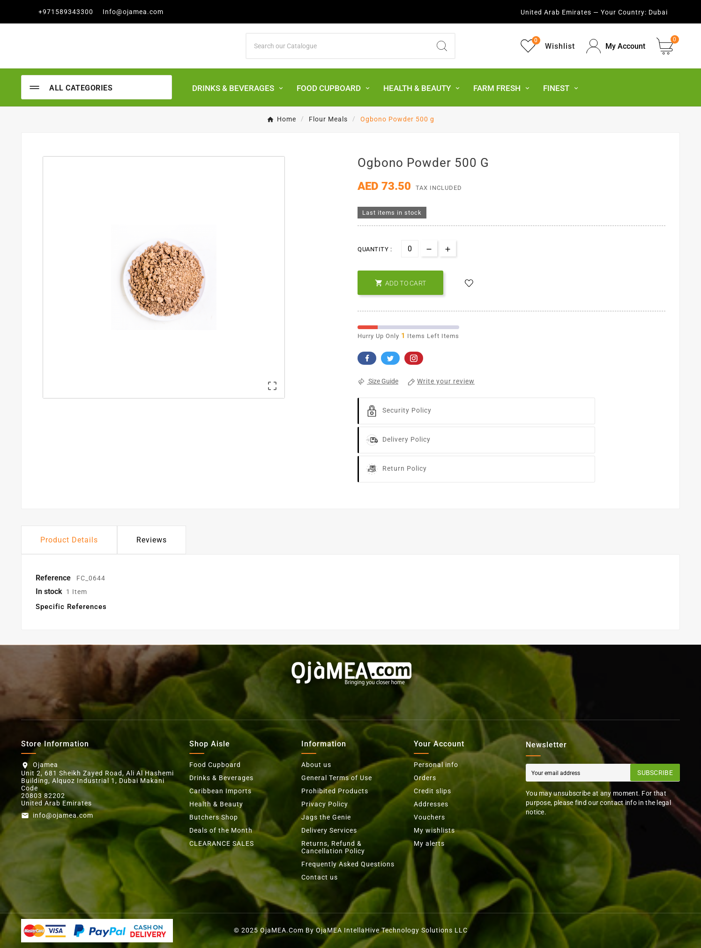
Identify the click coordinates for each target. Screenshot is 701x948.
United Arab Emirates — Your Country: (584, 12)
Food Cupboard (215, 764)
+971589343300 (65, 11)
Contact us (319, 877)
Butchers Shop (213, 817)
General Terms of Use (336, 778)
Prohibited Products (334, 791)
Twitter (390, 358)
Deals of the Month (221, 830)
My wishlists (434, 830)
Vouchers (429, 817)
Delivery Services (329, 830)
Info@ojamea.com (133, 11)
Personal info (436, 764)
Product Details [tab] (69, 539)
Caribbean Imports (220, 791)
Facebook (367, 358)
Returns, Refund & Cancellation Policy (333, 847)
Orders (425, 778)
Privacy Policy (324, 804)
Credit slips (432, 791)
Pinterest (413, 358)
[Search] (338, 46)
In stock (49, 591)
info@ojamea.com (63, 815)
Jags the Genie (326, 817)
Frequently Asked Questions (348, 864)
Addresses (431, 804)
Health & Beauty (216, 804)
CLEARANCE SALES (221, 843)
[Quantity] (409, 248)
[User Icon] (615, 46)
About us (316, 764)
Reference (54, 577)
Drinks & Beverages (221, 778)
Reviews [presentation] (151, 539)
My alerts (429, 843)
